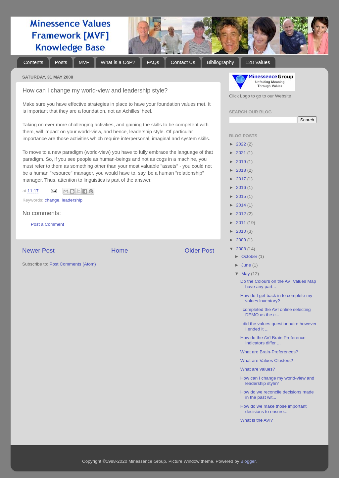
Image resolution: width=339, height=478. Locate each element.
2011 (241, 222)
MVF (84, 62)
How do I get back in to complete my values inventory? (276, 298)
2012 (241, 213)
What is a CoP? (118, 62)
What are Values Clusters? (266, 360)
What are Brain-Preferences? (269, 351)
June (246, 265)
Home (119, 250)
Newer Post (38, 250)
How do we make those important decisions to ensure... (273, 409)
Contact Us (182, 62)
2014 (241, 205)
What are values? (257, 369)
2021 (241, 152)
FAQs (153, 62)
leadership (72, 200)
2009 (241, 239)
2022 (241, 144)
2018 (241, 170)
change (52, 200)
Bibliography (220, 62)
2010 (241, 231)
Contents (33, 62)
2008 (241, 248)
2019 (241, 161)
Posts (61, 62)
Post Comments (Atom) (73, 264)
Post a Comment (47, 224)
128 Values (258, 62)
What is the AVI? (256, 420)
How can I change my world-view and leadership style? (277, 381)
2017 (241, 178)
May (246, 273)
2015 (241, 196)
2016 (241, 187)
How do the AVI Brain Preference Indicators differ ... (273, 340)
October (250, 256)
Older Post (199, 250)
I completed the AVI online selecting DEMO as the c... (275, 312)
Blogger (248, 461)
